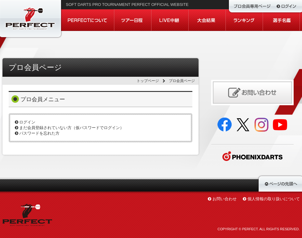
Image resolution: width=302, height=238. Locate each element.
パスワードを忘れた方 (37, 133)
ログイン (25, 122)
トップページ (148, 81)
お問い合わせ (224, 199)
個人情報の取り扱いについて (273, 199)
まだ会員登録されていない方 (69, 127)
